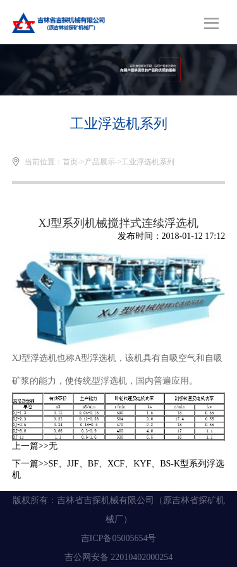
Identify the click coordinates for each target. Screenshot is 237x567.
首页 (70, 161)
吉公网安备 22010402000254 (118, 557)
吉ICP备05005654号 (119, 538)
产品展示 (100, 161)
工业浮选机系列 (147, 161)
